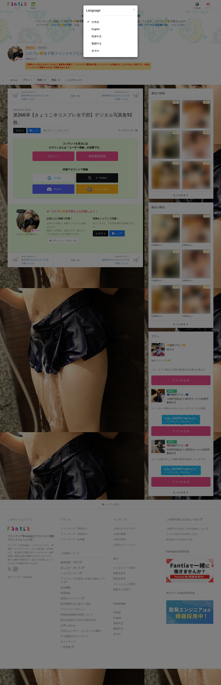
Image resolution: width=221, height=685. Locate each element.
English (96, 29)
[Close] (134, 10)
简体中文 (97, 36)
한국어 (95, 50)
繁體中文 (97, 43)
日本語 (95, 22)
